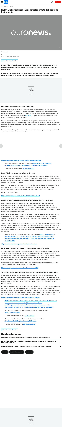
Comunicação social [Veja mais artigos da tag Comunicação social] (17, 351)
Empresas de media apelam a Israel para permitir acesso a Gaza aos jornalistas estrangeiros (25, 336)
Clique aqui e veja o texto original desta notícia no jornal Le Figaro (20, 297)
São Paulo (28, 115)
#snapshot (48, 163)
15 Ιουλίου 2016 (29, 315)
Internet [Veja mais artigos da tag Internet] (29, 351)
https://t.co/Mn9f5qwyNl (12, 311)
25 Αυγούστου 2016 (28, 168)
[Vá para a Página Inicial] (6, 2)
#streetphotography (38, 163)
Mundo (11, 6)
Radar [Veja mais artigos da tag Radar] (5, 351)
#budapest (8, 165)
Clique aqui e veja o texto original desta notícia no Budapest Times (21, 160)
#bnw (23, 165)
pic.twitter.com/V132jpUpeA (27, 320)
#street (27, 165)
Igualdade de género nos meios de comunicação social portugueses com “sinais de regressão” (26, 345)
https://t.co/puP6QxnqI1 (46, 234)
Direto (57, 2)
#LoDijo (7, 300)
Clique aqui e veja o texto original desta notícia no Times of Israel (20, 196)
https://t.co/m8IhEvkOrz (12, 320)
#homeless (18, 165)
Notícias (6, 6)
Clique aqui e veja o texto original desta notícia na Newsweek (19, 243)
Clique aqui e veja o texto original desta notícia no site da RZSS (19, 267)
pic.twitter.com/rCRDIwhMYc (38, 165)
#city (12, 165)
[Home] (1, 6)
